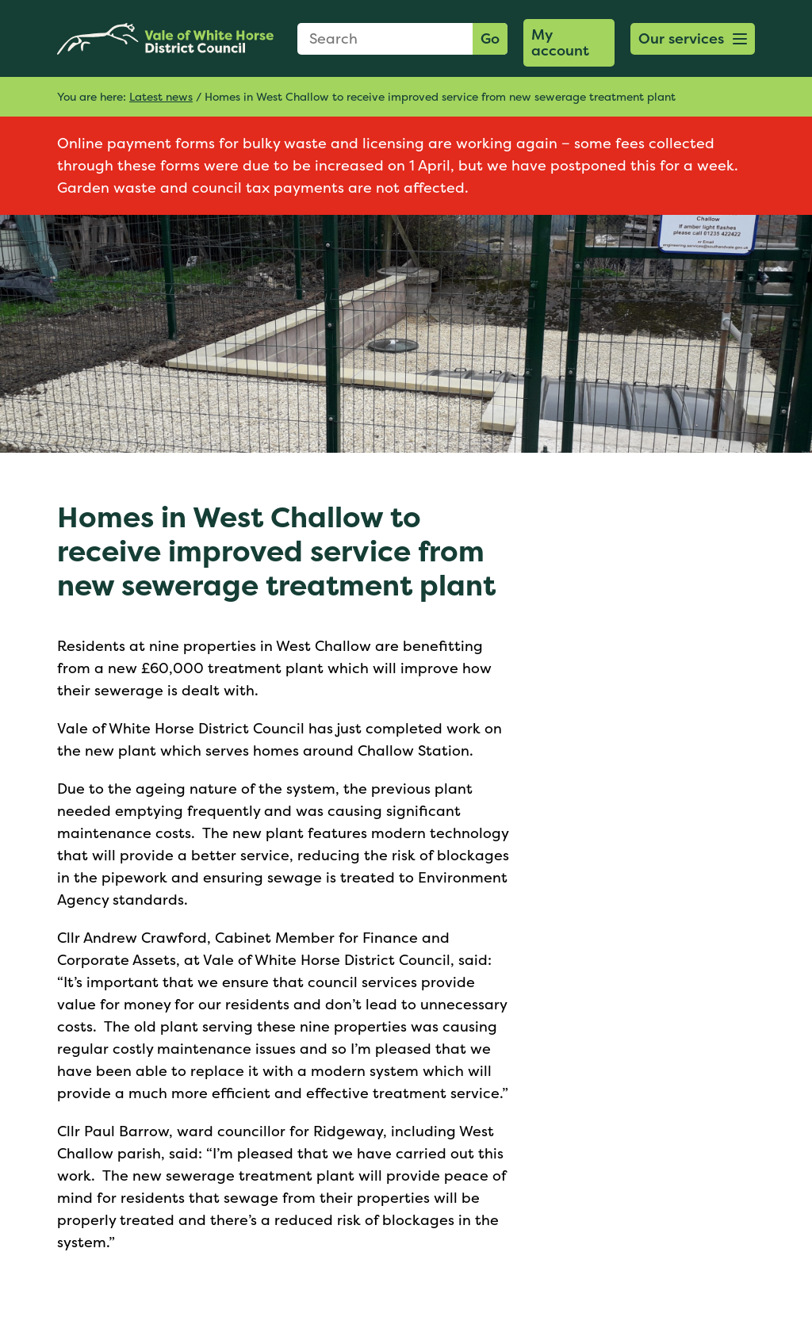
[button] (692, 39)
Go (490, 38)
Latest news (161, 96)
